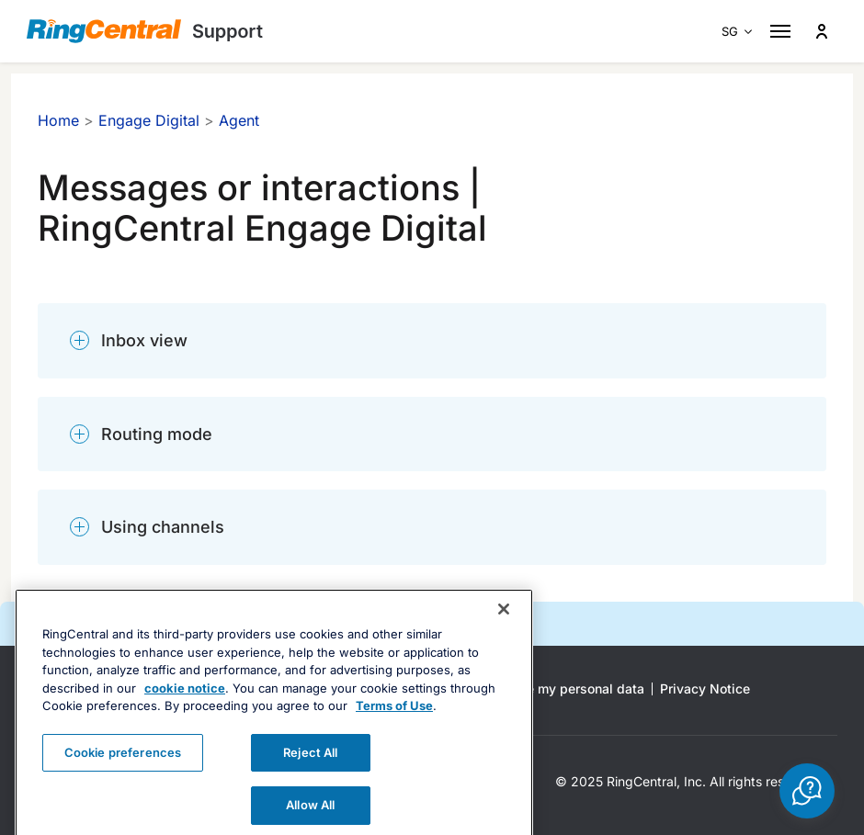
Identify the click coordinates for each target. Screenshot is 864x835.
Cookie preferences (122, 779)
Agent (239, 120)
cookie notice (184, 714)
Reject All (310, 779)
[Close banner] (503, 635)
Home (58, 120)
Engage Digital (148, 120)
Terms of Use (394, 732)
